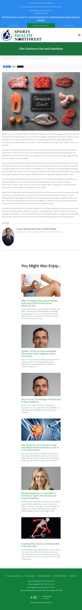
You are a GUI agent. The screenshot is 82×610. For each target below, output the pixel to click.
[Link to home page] (38, 35)
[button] (41, 25)
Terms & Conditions (43, 576)
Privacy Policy (29, 576)
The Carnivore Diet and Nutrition (37, 58)
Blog (23, 58)
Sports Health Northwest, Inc (10, 58)
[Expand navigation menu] (79, 35)
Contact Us (72, 576)
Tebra (50, 602)
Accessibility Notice (59, 576)
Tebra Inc (20, 576)
